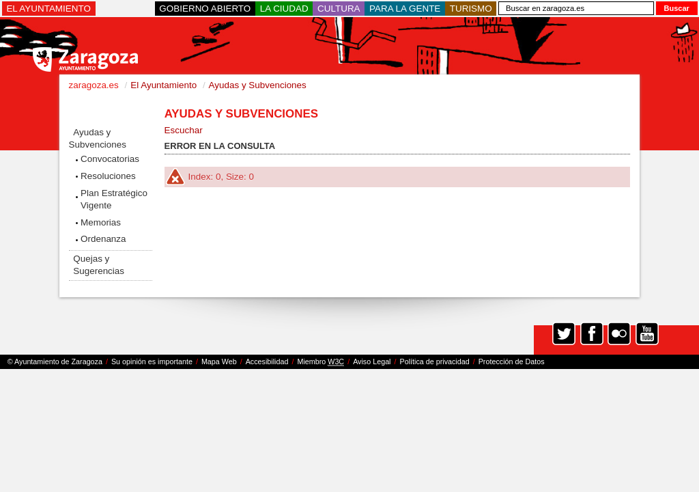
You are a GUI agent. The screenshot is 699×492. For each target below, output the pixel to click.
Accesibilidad (267, 361)
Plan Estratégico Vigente (114, 199)
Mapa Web (219, 361)
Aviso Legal (371, 361)
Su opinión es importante (151, 361)
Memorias (101, 222)
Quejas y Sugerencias (98, 265)
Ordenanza (103, 239)
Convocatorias (110, 159)
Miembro (320, 361)
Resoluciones (108, 176)
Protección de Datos (512, 361)
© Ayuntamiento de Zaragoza (55, 361)
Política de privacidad (435, 361)
